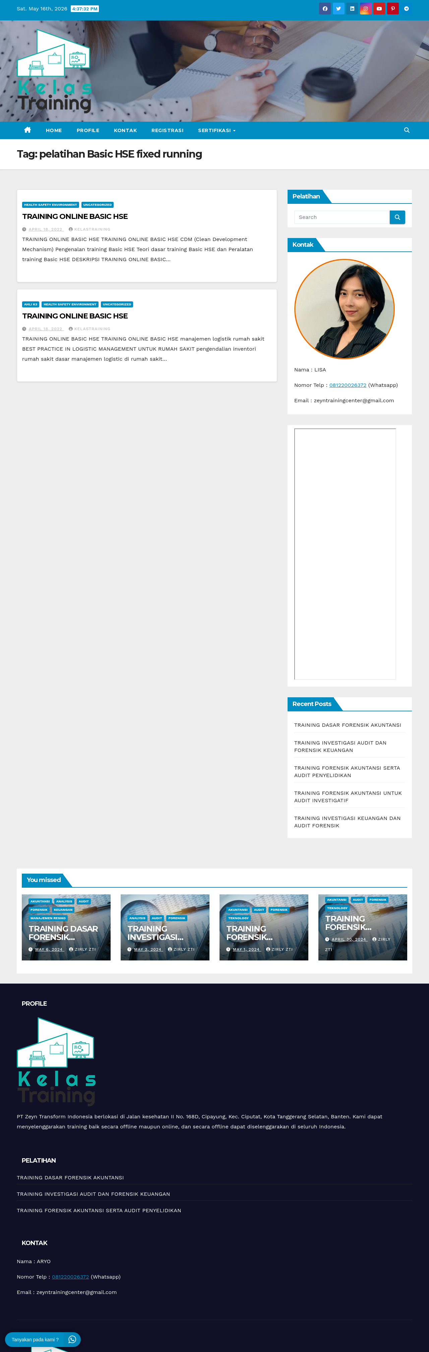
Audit (84, 901)
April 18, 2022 (46, 229)
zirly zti (82, 949)
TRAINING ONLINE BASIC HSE (75, 216)
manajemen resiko (48, 918)
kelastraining (90, 229)
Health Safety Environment (50, 205)
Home (54, 130)
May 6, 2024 (49, 949)
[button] (407, 130)
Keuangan (63, 910)
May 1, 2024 (247, 949)
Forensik (39, 910)
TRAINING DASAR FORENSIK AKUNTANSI (348, 725)
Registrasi (167, 130)
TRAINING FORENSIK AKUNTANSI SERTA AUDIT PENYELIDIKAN (99, 1210)
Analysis (64, 901)
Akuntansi (40, 901)
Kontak (125, 130)
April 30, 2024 (350, 939)
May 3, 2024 (148, 949)
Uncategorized (97, 205)
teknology (238, 918)
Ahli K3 (30, 304)
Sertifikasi (215, 130)
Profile (88, 130)
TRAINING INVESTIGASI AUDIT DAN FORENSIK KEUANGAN (93, 1194)
